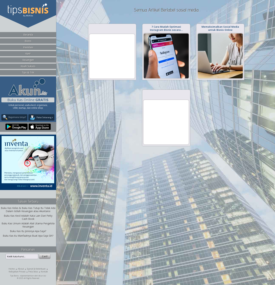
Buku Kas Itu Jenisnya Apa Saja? (28, 231)
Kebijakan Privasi (17, 271)
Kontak (44, 271)
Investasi (28, 47)
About (21, 268)
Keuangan (28, 60)
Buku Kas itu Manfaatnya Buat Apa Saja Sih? (28, 235)
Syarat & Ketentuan (36, 268)
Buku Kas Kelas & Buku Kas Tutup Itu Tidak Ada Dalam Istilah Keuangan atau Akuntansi (28, 209)
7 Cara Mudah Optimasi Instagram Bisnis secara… (166, 28)
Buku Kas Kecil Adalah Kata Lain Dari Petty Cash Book (28, 217)
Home (12, 268)
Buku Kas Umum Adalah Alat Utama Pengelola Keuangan (28, 225)
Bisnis (28, 41)
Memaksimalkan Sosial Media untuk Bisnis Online (220, 28)
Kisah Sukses (28, 66)
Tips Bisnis (14, 275)
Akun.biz (42, 275)
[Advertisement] (112, 56)
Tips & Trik (28, 72)
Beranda (28, 34)
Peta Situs (33, 271)
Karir (28, 53)
